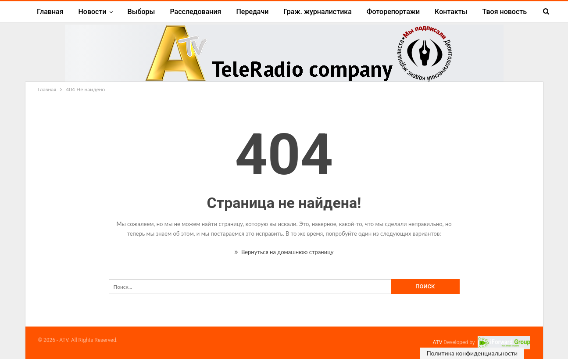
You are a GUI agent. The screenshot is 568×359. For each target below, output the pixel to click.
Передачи (252, 11)
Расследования (195, 11)
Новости (93, 11)
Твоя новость (504, 11)
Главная (50, 11)
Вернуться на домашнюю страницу (284, 251)
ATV (437, 342)
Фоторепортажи (393, 11)
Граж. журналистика (317, 11)
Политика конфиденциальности (472, 353)
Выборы (141, 11)
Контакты (451, 11)
